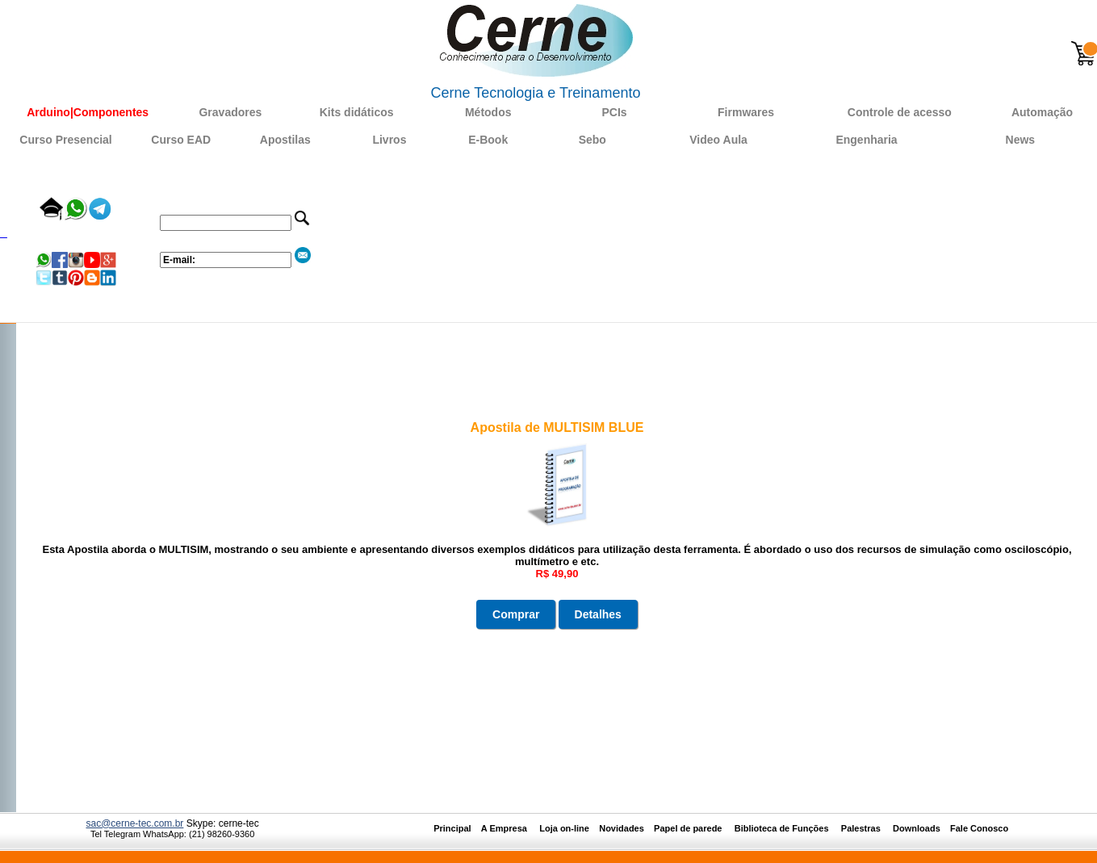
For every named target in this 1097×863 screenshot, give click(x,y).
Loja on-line (564, 828)
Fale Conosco (979, 828)
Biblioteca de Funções (783, 828)
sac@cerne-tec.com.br (134, 823)
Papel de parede (688, 828)
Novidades (626, 828)
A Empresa (509, 828)
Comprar (515, 614)
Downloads (916, 828)
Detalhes (598, 614)
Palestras (862, 828)
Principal (452, 828)
